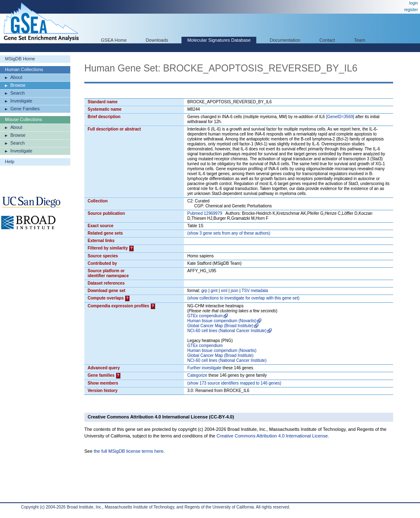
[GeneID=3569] (340, 116)
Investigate (21, 100)
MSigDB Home (20, 58)
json (234, 290)
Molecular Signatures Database (219, 40)
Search (17, 92)
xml (224, 290)
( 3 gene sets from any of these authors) (228, 233)
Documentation (285, 40)
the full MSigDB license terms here (129, 451)
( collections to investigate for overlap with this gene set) (243, 298)
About (16, 77)
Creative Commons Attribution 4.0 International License (272, 435)
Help (9, 161)
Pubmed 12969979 (204, 213)
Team (359, 40)
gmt (214, 290)
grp (204, 290)
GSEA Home (113, 40)
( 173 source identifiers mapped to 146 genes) (234, 383)
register (411, 9)
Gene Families (25, 108)
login (413, 3)
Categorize (197, 375)
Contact (327, 40)
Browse (18, 85)
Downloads (157, 40)
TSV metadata (254, 290)
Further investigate (204, 368)
